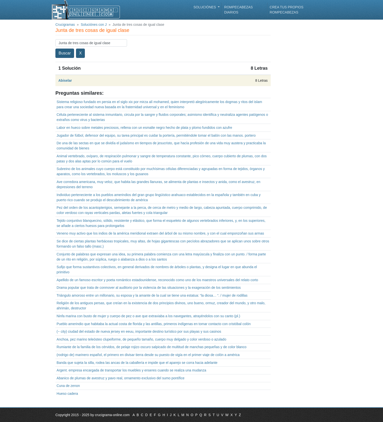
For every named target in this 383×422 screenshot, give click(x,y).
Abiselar (65, 80)
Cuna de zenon (68, 386)
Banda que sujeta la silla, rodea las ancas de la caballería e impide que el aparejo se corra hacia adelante (137, 363)
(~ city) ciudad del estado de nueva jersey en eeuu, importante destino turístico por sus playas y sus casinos (139, 331)
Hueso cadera (67, 394)
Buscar (65, 53)
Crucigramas (65, 24)
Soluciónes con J (94, 24)
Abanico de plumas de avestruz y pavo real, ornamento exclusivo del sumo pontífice (120, 378)
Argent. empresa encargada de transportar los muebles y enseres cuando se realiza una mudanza (131, 370)
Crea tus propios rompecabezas (286, 9)
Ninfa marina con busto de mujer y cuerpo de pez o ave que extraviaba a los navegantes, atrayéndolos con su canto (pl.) (148, 316)
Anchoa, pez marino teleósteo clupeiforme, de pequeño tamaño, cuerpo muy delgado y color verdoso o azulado (141, 339)
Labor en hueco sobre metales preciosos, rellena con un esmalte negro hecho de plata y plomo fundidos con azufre (144, 128)
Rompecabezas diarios (238, 9)
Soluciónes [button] (205, 7)
